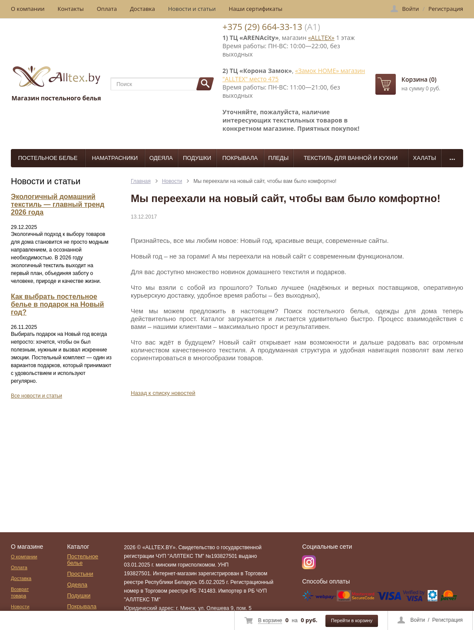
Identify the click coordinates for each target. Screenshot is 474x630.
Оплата (107, 9)
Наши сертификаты (256, 9)
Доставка (142, 9)
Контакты (71, 9)
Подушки (197, 158)
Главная (141, 181)
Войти (418, 620)
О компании (28, 9)
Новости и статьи (192, 9)
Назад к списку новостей (163, 393)
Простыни (80, 573)
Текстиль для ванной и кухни (351, 158)
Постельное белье (48, 158)
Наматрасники (115, 158)
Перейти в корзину (351, 620)
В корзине (270, 620)
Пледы (278, 158)
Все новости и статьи (36, 396)
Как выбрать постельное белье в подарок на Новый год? (57, 304)
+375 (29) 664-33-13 (262, 27)
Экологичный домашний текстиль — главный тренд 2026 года (57, 204)
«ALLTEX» (321, 37)
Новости (172, 181)
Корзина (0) (419, 79)
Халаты (424, 158)
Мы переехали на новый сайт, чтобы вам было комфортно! (264, 181)
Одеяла (161, 158)
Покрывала (240, 158)
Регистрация (447, 620)
